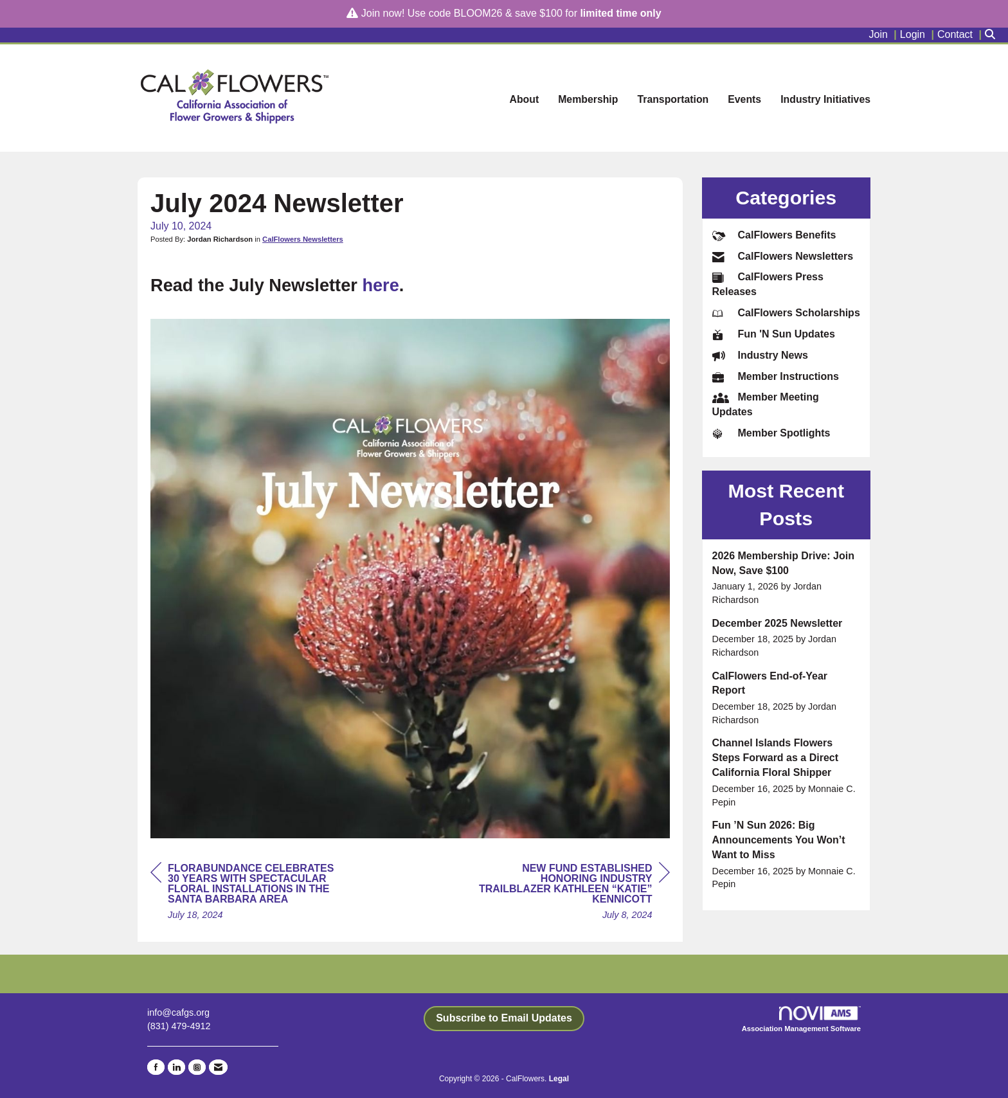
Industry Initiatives (825, 99)
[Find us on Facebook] (156, 1067)
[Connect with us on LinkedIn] (176, 1067)
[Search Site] (991, 35)
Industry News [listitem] (760, 355)
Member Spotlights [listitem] (771, 433)
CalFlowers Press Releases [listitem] (768, 284)
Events (744, 99)
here (380, 285)
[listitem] (884, 35)
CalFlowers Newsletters (302, 239)
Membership (588, 99)
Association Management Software (801, 1019)
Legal (559, 1078)
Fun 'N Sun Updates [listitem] (773, 334)
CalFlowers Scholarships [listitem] (786, 313)
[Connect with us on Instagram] (197, 1067)
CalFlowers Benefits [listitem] (774, 235)
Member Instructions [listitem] (775, 376)
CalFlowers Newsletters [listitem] (783, 256)
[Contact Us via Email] (218, 1067)
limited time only (620, 13)
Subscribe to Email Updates (504, 1018)
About (524, 99)
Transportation (672, 99)
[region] (573, 893)
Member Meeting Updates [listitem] (765, 404)
